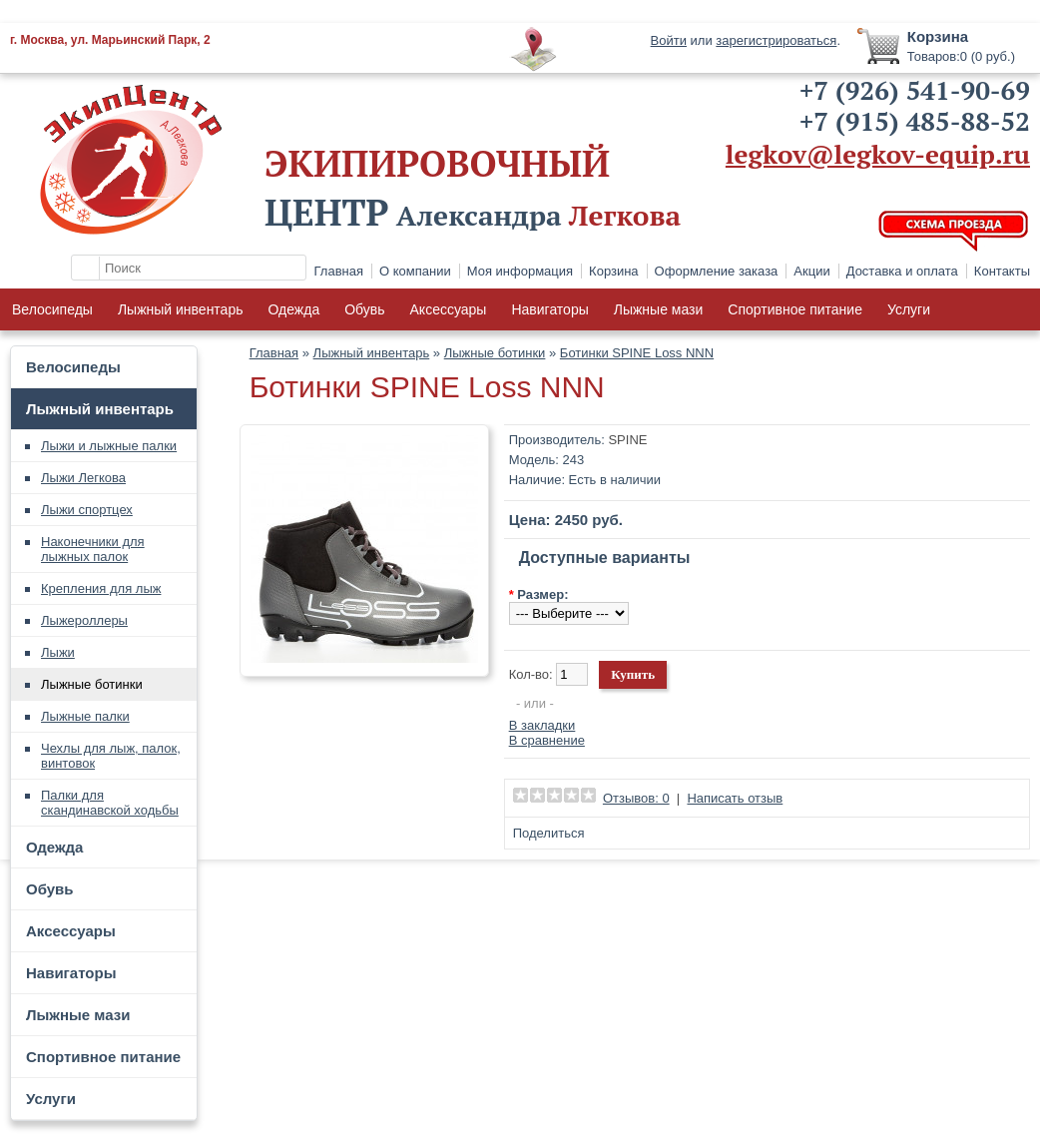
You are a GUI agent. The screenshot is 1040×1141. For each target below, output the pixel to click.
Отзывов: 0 (636, 798)
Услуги (908, 309)
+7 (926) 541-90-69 (914, 90)
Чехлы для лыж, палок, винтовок (111, 756)
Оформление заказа (717, 271)
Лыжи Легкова (83, 477)
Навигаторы (549, 309)
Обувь (364, 309)
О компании (415, 271)
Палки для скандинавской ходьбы (110, 803)
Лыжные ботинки (92, 684)
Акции (811, 271)
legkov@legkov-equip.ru (878, 154)
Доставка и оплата (902, 271)
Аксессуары (448, 309)
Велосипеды (52, 309)
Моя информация (520, 271)
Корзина (614, 271)
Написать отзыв (734, 798)
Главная (338, 271)
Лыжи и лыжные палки (109, 445)
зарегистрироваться (776, 40)
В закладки (542, 725)
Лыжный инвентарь (181, 309)
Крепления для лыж (101, 588)
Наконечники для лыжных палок (93, 549)
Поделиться (549, 833)
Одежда (293, 309)
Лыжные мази (659, 309)
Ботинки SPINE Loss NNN (637, 352)
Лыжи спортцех (87, 509)
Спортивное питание (795, 309)
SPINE (627, 439)
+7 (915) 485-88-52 (914, 121)
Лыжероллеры (84, 620)
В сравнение (547, 740)
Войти (669, 40)
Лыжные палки (85, 716)
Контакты (1002, 271)
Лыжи (58, 652)
